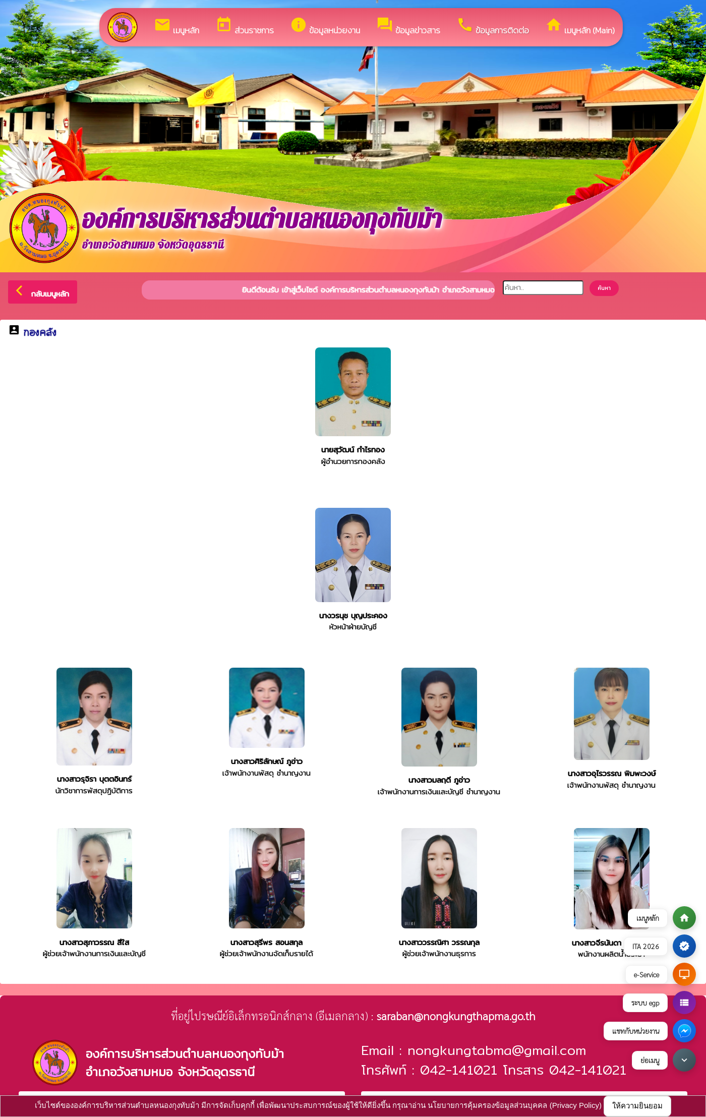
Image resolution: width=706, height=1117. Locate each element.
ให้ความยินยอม (637, 1105)
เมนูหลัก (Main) (580, 26)
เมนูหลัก (176, 26)
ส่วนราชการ (244, 26)
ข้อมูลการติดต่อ (492, 26)
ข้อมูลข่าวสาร (408, 26)
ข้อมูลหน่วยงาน (325, 26)
